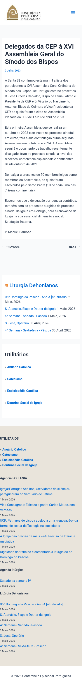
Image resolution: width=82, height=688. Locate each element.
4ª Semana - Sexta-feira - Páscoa (28, 330)
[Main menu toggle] (73, 12)
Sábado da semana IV (15, 581)
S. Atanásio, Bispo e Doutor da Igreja (30, 309)
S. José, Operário (17, 323)
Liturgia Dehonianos (33, 285)
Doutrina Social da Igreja (24, 403)
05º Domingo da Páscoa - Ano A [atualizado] (36, 297)
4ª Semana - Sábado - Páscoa (26, 316)
